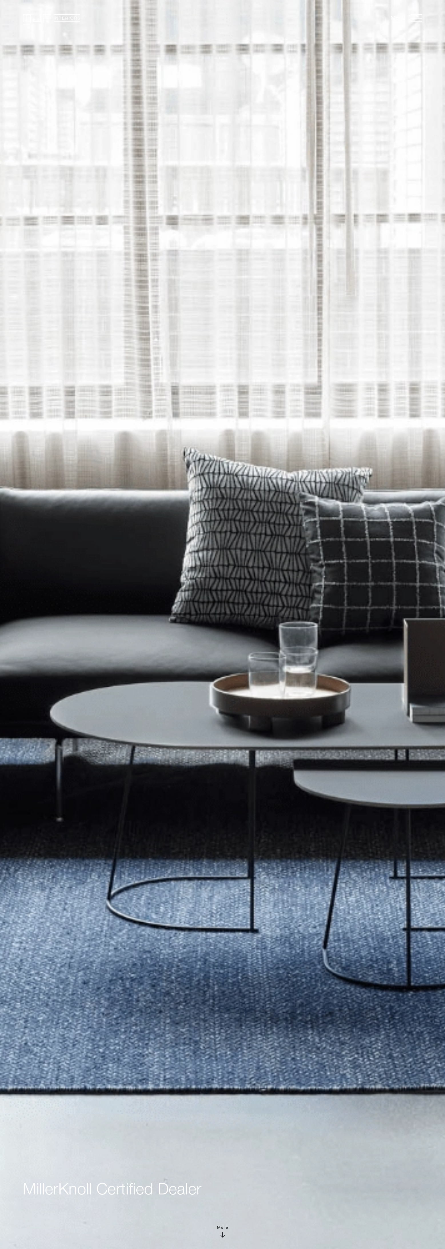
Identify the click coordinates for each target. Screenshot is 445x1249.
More (222, 1231)
